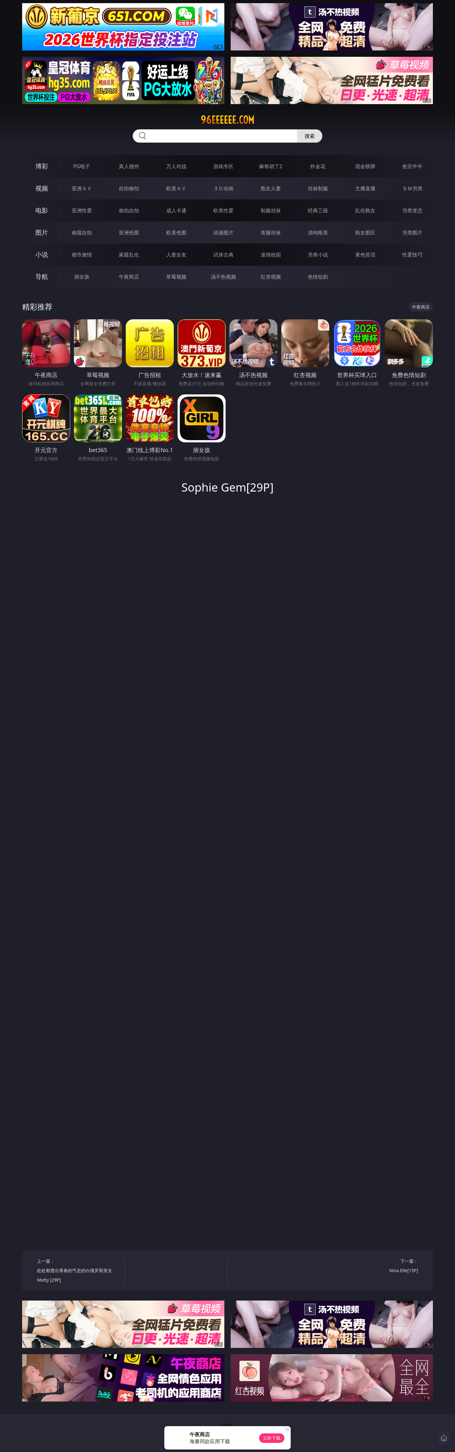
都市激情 (82, 254)
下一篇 (376, 1266)
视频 (41, 188)
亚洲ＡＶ (82, 188)
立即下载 (272, 1438)
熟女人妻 (271, 188)
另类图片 (412, 232)
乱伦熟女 (365, 210)
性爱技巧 (412, 254)
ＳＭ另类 (412, 188)
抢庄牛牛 (412, 166)
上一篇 (78, 1271)
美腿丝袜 (271, 232)
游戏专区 (223, 166)
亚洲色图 (129, 232)
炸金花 (317, 166)
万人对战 (176, 166)
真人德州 (129, 166)
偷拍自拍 (129, 210)
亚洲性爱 (82, 210)
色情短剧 (318, 276)
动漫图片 (223, 232)
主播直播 (365, 188)
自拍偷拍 (129, 188)
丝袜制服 (318, 188)
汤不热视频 (223, 276)
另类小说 (318, 254)
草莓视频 (176, 276)
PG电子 (81, 166)
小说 (41, 254)
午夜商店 (129, 276)
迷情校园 (271, 254)
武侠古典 (223, 254)
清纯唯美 (318, 232)
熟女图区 (365, 232)
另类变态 (412, 210)
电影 (41, 210)
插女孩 (81, 276)
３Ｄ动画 (223, 188)
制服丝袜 (271, 210)
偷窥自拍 (82, 232)
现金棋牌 (365, 166)
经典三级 (318, 210)
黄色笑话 (365, 254)
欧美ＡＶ (176, 188)
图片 (41, 232)
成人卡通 (176, 210)
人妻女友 (176, 254)
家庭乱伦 (129, 254)
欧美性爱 (223, 210)
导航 (41, 276)
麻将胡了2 (270, 166)
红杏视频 (271, 276)
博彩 (41, 166)
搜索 (310, 136)
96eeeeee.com (227, 120)
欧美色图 (176, 232)
